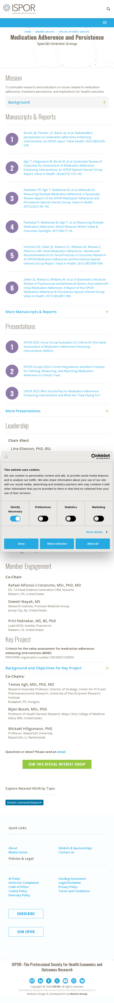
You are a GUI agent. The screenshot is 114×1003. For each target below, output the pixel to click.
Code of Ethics (19, 887)
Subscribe (26, 913)
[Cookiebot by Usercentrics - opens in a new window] (94, 456)
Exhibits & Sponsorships (75, 848)
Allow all (92, 543)
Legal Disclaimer (70, 883)
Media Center (18, 852)
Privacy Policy (68, 887)
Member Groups (45, 31)
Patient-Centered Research (24, 802)
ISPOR (56, 986)
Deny (21, 543)
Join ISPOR (26, 931)
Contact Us (66, 852)
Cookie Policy (18, 891)
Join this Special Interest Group (57, 764)
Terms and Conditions (74, 891)
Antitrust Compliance (24, 883)
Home (28, 31)
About (13, 848)
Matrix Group (78, 994)
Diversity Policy (19, 895)
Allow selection (57, 543)
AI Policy (14, 879)
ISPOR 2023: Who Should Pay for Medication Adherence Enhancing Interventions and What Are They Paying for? (62, 393)
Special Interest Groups (74, 31)
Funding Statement (72, 879)
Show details (94, 532)
